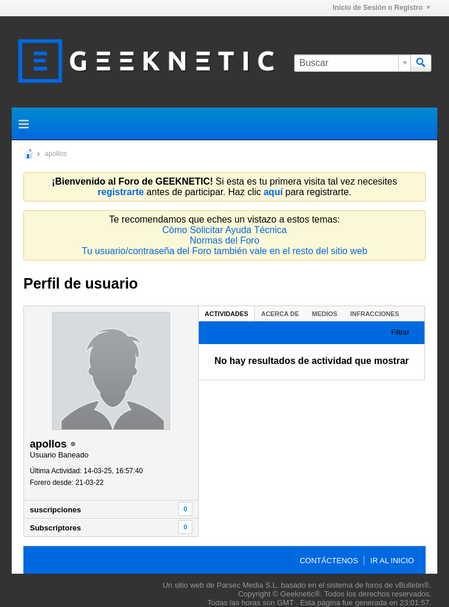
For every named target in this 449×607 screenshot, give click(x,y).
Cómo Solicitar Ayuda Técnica (225, 230)
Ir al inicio (392, 560)
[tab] (226, 313)
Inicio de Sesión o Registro (381, 8)
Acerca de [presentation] (280, 313)
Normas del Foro (224, 240)
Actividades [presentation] (226, 313)
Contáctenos (329, 560)
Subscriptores (55, 527)
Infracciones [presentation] (374, 313)
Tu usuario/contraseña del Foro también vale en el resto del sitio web (225, 251)
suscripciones (55, 509)
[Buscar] (352, 63)
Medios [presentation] (324, 313)
